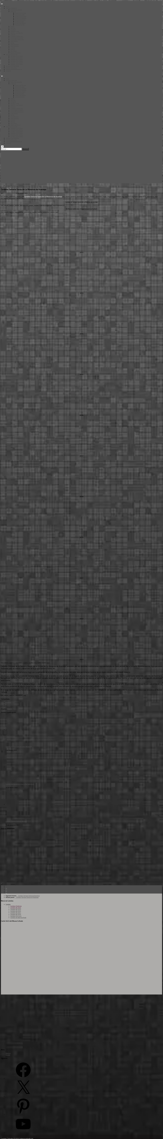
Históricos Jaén (19, 21)
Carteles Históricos (16, 906)
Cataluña (13, 34)
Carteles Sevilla (19, 24)
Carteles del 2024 (15, 908)
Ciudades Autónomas (16, 36)
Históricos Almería (20, 13)
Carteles (8, 185)
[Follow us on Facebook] (6, 888)
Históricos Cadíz (20, 15)
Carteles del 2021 (15, 912)
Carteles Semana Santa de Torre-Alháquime (19, 746)
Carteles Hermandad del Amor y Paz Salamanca (20, 784)
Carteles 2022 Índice (16, 61)
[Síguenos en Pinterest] (6, 893)
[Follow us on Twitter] (6, 889)
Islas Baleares (14, 44)
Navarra (12, 49)
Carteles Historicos (11, 8)
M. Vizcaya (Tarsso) (9, 193)
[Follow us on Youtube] (6, 891)
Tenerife (9, 709)
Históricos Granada (20, 18)
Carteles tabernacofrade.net (14, 69)
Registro (8, 1053)
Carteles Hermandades (12, 66)
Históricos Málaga (20, 23)
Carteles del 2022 (15, 911)
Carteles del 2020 (15, 914)
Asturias (12, 28)
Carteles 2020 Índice (16, 64)
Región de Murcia (15, 53)
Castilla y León (14, 31)
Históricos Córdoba (20, 16)
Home (7, 6)
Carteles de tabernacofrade (18, 917)
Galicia (12, 43)
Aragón (12, 26)
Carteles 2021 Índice (16, 62)
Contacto (8, 71)
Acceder (8, 1055)
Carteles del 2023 (15, 909)
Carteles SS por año (11, 54)
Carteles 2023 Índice (16, 59)
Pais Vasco (13, 51)
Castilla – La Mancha (16, 33)
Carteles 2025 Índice (16, 56)
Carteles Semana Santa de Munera (16, 821)
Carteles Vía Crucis (11, 67)
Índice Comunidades (16, 10)
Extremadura (14, 41)
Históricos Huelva (20, 20)
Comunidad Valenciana (17, 39)
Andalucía (13, 11)
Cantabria (13, 29)
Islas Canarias (14, 46)
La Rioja (12, 48)
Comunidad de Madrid (16, 38)
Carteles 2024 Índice (16, 58)
